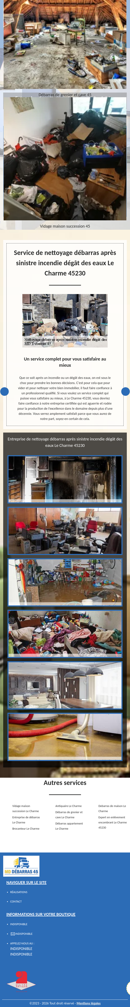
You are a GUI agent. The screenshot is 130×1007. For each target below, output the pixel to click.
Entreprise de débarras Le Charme (26, 820)
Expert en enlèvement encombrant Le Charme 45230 (112, 822)
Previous (4, 391)
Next (125, 391)
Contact (16, 901)
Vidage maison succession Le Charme (25, 808)
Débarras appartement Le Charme (69, 826)
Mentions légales (89, 1003)
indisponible (21, 948)
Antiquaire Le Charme (68, 806)
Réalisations (18, 892)
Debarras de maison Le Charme (112, 808)
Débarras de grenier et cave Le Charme (68, 814)
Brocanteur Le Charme (25, 828)
